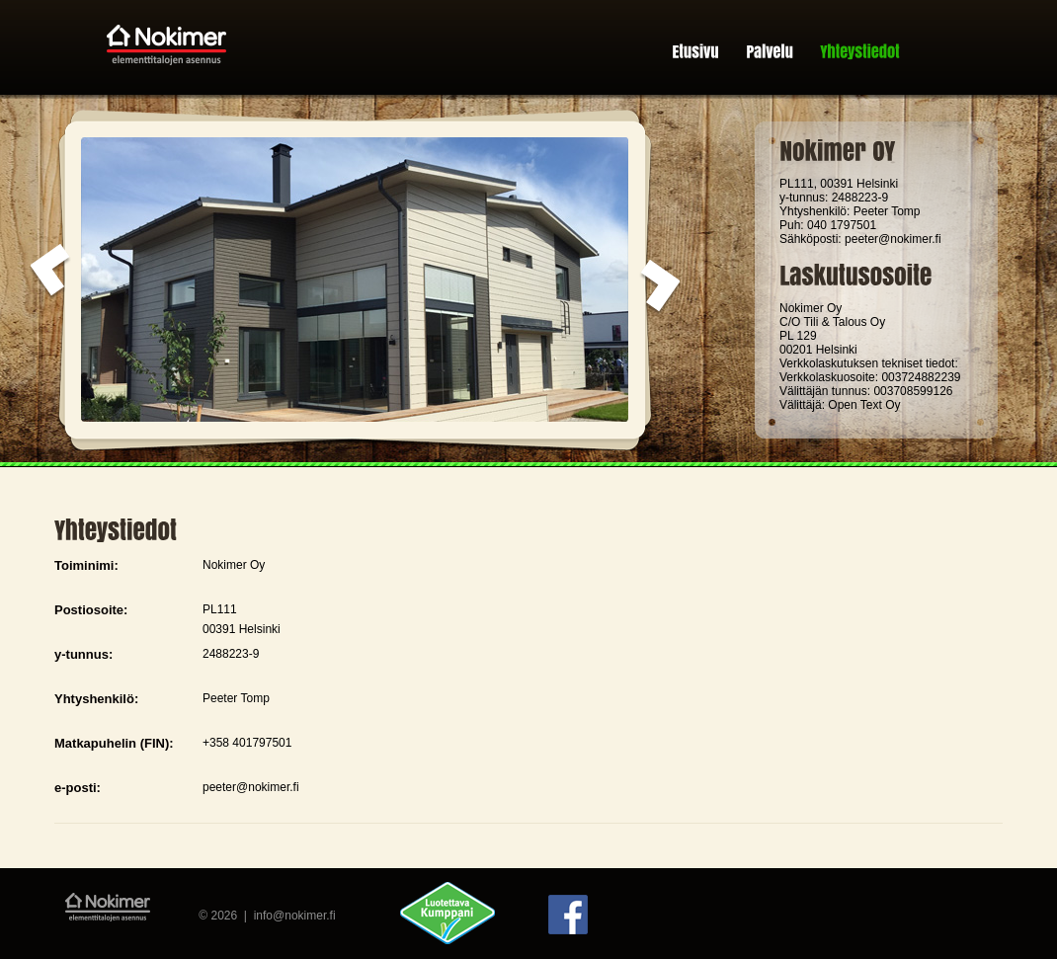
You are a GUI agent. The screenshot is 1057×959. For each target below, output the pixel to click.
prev (51, 271)
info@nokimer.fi (295, 915)
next (660, 287)
